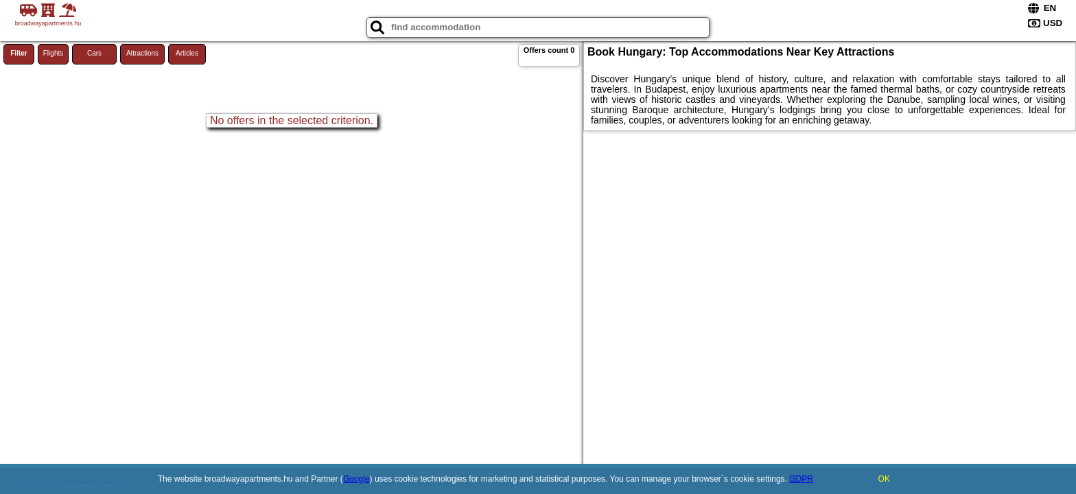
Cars (94, 53)
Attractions (142, 53)
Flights (53, 53)
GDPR (801, 479)
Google (356, 479)
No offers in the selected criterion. (291, 120)
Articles (187, 53)
